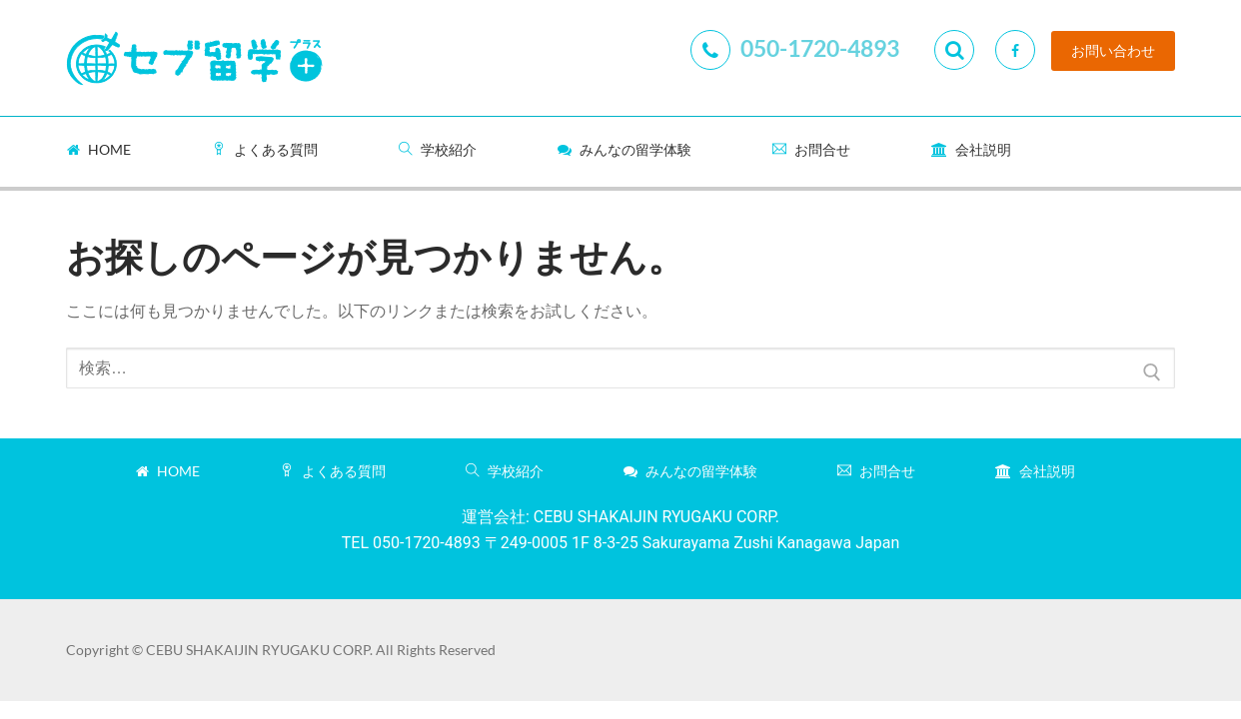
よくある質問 (265, 149)
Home (99, 149)
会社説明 (971, 149)
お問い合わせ (1113, 51)
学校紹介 (438, 149)
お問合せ (811, 149)
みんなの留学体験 (624, 149)
